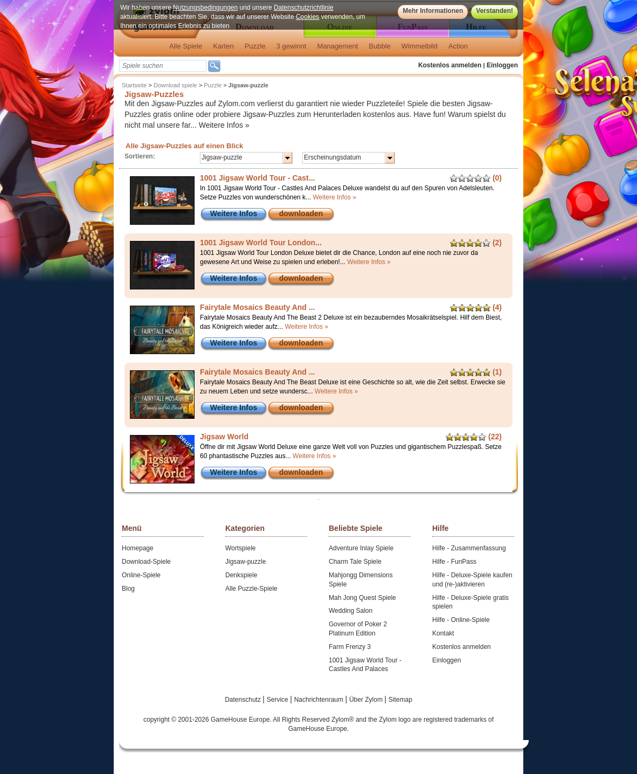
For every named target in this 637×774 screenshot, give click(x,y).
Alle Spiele (185, 46)
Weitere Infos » (224, 125)
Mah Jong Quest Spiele (362, 598)
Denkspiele (241, 575)
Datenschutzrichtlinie (304, 7)
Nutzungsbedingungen (205, 7)
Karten (223, 46)
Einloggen (502, 65)
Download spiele (175, 85)
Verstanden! (494, 11)
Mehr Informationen (433, 11)
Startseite (134, 85)
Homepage (138, 548)
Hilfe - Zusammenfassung (469, 548)
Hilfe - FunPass (454, 561)
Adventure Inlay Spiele (361, 548)
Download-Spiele (146, 561)
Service (278, 699)
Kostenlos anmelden (449, 65)
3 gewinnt (291, 46)
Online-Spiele (141, 575)
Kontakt (443, 633)
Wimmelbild (419, 46)
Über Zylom (366, 699)
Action (458, 46)
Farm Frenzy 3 (350, 647)
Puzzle (255, 46)
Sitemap (400, 699)
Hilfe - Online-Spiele (461, 620)
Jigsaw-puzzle (245, 561)
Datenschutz (243, 699)
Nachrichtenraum (319, 699)
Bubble (379, 46)
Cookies (307, 16)
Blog (128, 588)
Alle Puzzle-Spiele (251, 588)
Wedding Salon (350, 610)
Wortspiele (240, 548)
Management (337, 46)
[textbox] (162, 66)
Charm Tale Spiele (355, 561)
